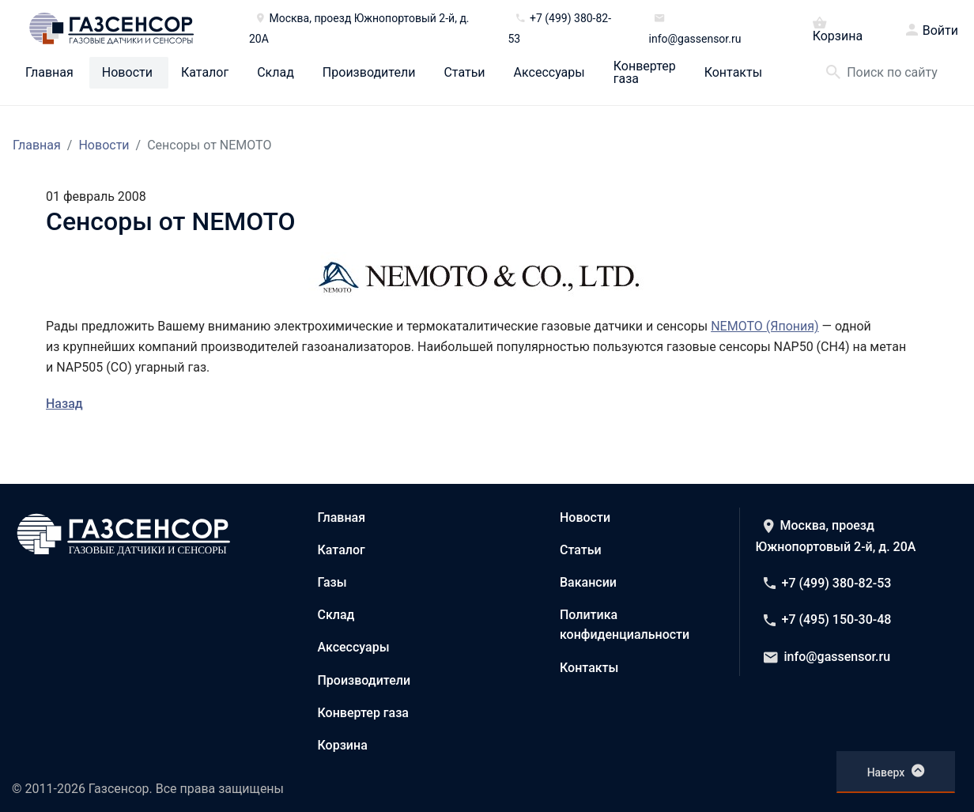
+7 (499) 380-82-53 (828, 583)
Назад (64, 403)
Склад (275, 72)
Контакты (733, 72)
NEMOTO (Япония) (764, 326)
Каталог (204, 72)
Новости (127, 72)
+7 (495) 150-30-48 (828, 619)
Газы (332, 582)
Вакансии (588, 582)
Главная (49, 72)
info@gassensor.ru (827, 656)
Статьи (464, 72)
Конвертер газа (644, 72)
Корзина (838, 28)
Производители (369, 72)
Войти (940, 31)
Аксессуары (549, 72)
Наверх (896, 770)
